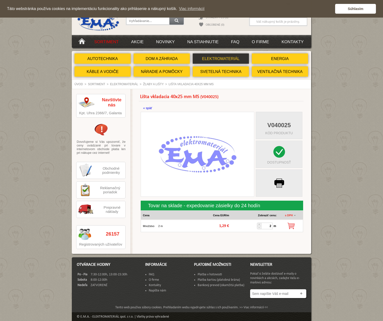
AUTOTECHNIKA (102, 59)
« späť (147, 108)
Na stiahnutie (202, 42)
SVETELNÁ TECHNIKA (221, 72)
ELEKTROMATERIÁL (221, 59)
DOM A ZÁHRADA (162, 59)
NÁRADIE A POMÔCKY (162, 72)
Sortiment (106, 42)
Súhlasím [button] (355, 9)
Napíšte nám (157, 290)
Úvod (78, 84)
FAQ (235, 42)
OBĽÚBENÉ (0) (215, 24)
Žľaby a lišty (153, 84)
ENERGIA (280, 59)
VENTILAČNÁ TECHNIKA (280, 72)
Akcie (137, 42)
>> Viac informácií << (253, 307)
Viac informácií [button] (192, 9)
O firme (260, 42)
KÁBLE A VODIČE (103, 72)
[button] (330, 9)
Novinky (165, 42)
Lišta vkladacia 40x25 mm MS (191, 84)
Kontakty (293, 42)
